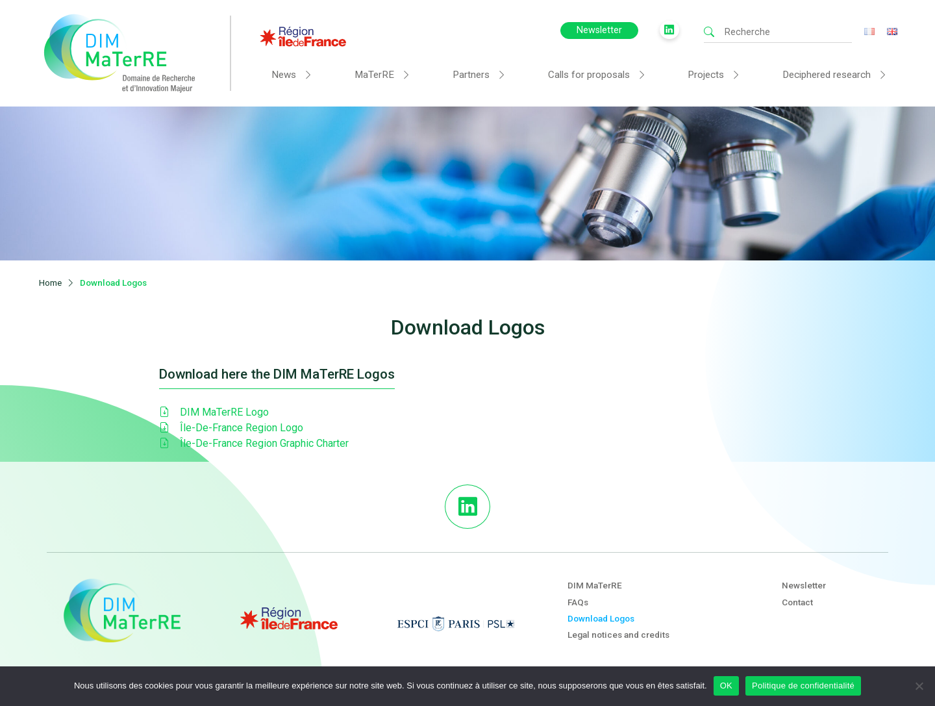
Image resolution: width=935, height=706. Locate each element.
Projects (706, 75)
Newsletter (599, 30)
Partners (471, 75)
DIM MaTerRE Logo (214, 408)
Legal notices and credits (618, 630)
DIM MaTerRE (594, 581)
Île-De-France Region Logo (231, 424)
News (283, 75)
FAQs (577, 597)
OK (726, 685)
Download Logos (600, 614)
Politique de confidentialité (803, 685)
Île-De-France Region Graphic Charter (254, 439)
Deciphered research (826, 75)
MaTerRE (374, 75)
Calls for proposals (589, 75)
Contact (797, 597)
